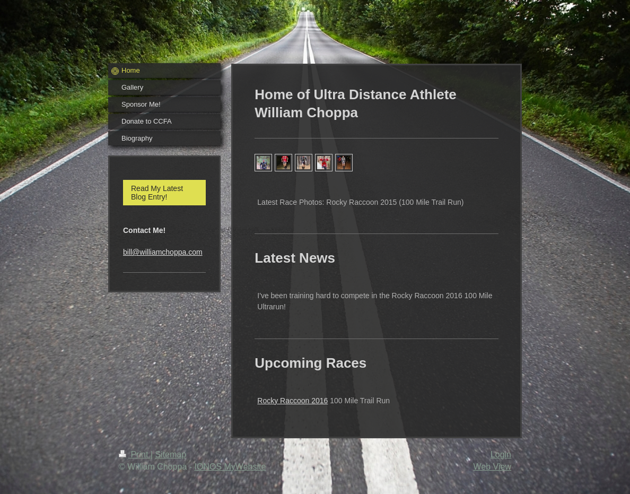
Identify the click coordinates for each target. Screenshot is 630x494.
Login (501, 454)
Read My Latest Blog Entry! (157, 192)
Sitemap (170, 454)
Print (135, 454)
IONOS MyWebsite (230, 466)
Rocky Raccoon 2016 (292, 400)
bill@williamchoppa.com (163, 252)
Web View (492, 466)
